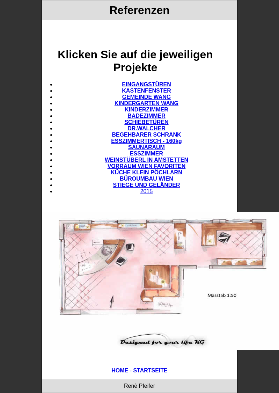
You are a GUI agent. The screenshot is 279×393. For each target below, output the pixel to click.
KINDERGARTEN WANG (146, 103)
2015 (146, 191)
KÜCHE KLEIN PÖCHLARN (146, 172)
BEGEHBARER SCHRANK (146, 135)
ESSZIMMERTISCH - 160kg (146, 141)
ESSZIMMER (146, 154)
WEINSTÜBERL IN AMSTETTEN (146, 160)
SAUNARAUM (146, 147)
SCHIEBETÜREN (146, 122)
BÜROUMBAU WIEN (146, 179)
